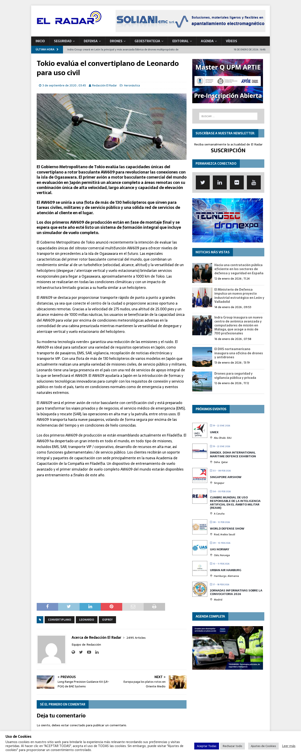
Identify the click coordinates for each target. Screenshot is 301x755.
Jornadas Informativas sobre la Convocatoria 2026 (236, 592)
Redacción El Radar (104, 85)
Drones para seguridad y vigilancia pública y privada (235, 375)
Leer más (288, 746)
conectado (77, 725)
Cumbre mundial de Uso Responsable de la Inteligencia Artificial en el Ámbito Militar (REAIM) (235, 502)
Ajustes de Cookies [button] (263, 746)
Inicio (40, 41)
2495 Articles (136, 637)
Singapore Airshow (225, 477)
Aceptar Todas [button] (206, 746)
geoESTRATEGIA (147, 41)
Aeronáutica (132, 85)
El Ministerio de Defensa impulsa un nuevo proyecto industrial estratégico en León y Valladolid (239, 295)
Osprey (107, 620)
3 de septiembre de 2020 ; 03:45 (64, 85)
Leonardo (86, 620)
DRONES (116, 41)
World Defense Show (227, 528)
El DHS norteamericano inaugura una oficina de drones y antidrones (238, 353)
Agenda (207, 41)
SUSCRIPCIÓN (228, 150)
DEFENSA (91, 41)
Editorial (180, 41)
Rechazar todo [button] (232, 746)
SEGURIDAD (63, 41)
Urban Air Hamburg (225, 570)
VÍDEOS (231, 41)
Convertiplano (59, 620)
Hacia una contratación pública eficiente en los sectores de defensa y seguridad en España (238, 269)
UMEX (214, 432)
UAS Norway (219, 549)
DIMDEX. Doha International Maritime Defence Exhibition (233, 454)
